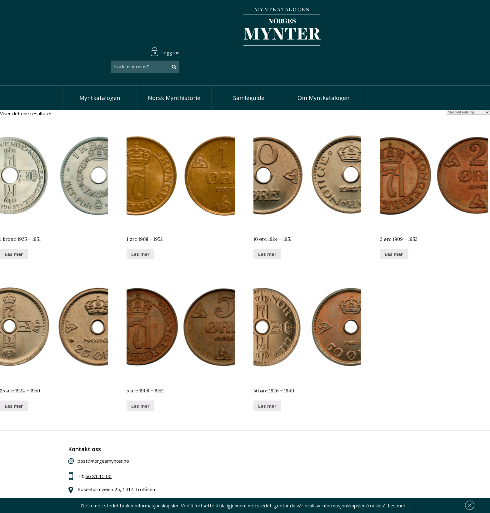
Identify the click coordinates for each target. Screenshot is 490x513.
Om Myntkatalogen (323, 72)
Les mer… (398, 505)
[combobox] (388, 29)
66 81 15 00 (103, 452)
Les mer (14, 228)
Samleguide (248, 72)
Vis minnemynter (213, 475)
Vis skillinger (208, 447)
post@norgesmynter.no (108, 436)
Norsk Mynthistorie (174, 72)
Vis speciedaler (211, 437)
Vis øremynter (210, 466)
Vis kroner (206, 456)
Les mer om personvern (343, 472)
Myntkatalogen (99, 72)
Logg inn (408, 13)
